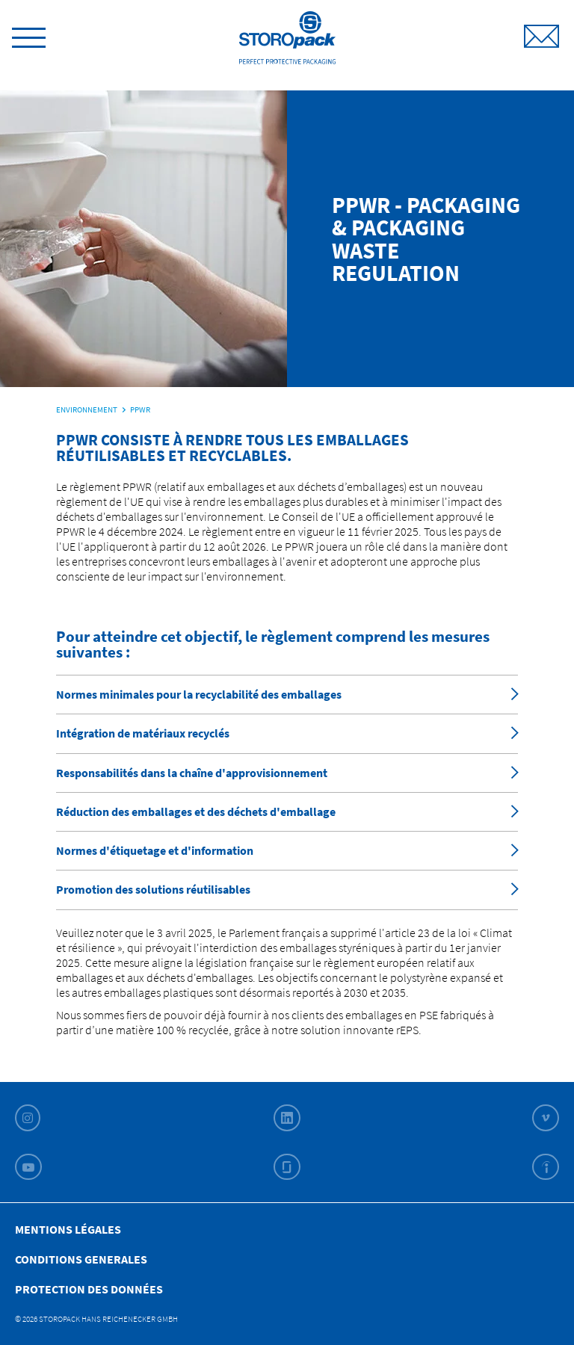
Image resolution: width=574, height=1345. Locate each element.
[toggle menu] (28, 35)
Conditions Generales (81, 1259)
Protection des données (89, 1288)
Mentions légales (68, 1229)
